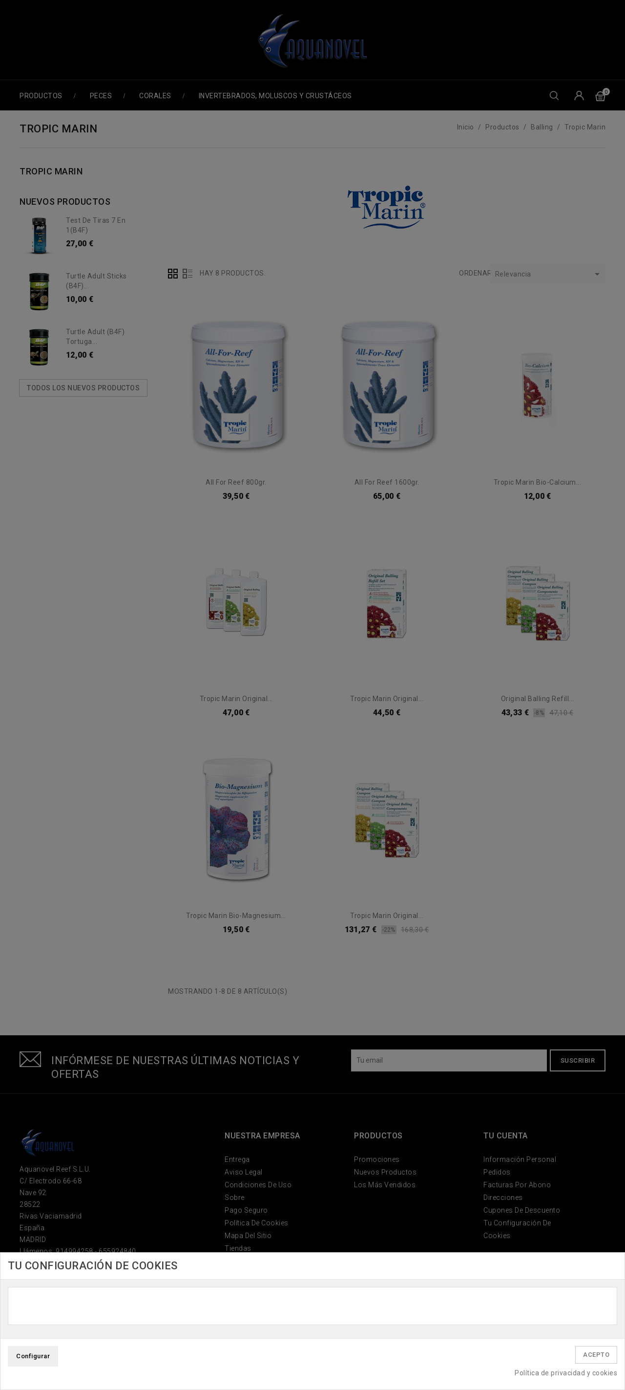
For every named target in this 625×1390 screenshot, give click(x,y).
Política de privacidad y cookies (566, 1373)
